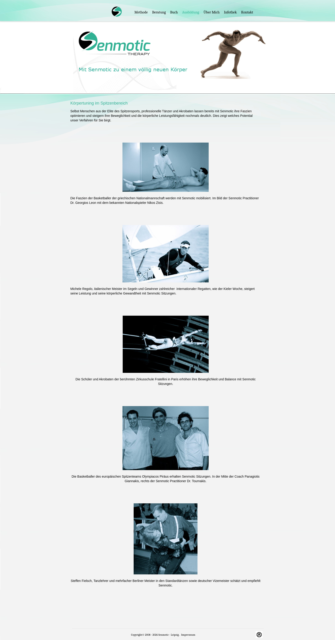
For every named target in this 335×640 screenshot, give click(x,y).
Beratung (159, 12)
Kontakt (247, 12)
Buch (174, 12)
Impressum (188, 634)
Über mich (211, 12)
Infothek (230, 12)
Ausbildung (190, 12)
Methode (141, 12)
